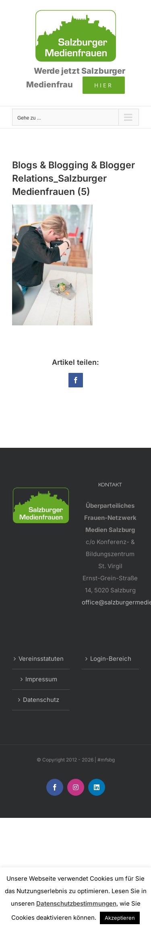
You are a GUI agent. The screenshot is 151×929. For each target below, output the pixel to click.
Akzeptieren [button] (120, 918)
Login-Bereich (110, 658)
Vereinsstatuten (41, 658)
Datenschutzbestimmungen (76, 903)
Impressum (41, 679)
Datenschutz (41, 699)
